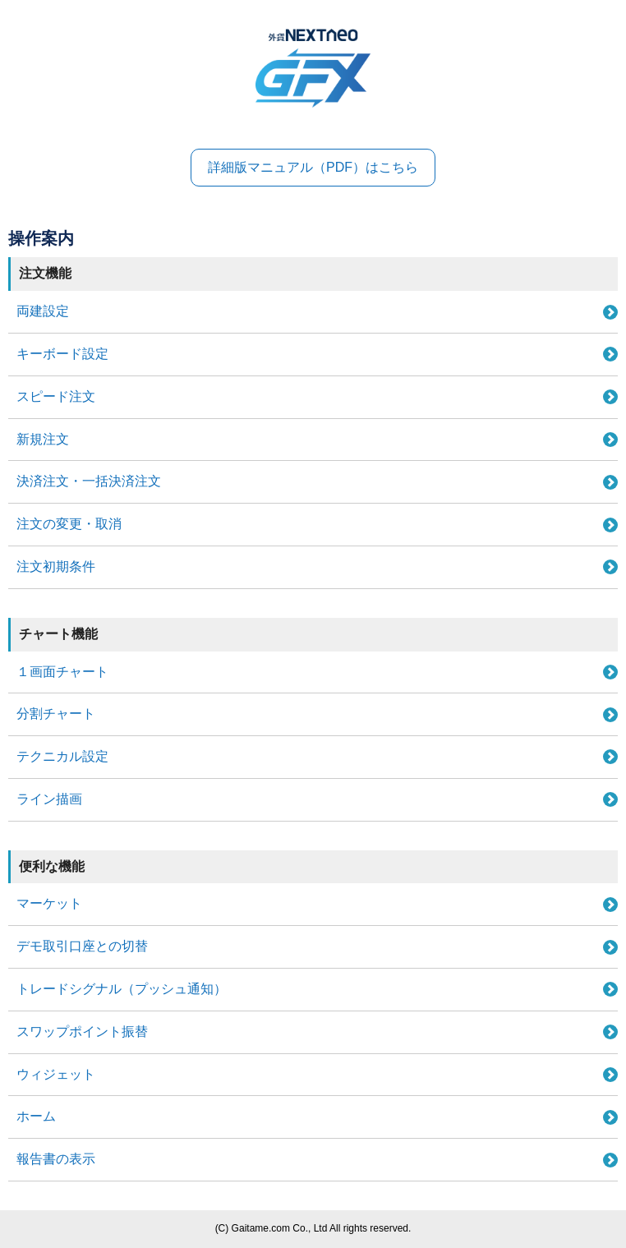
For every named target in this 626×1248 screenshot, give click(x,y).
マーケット (49, 903)
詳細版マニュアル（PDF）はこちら (313, 167)
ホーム (36, 1116)
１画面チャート (62, 672)
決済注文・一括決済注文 (88, 481)
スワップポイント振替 (82, 1031)
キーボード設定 (62, 354)
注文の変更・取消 (69, 524)
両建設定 (42, 311)
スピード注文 (55, 396)
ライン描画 (49, 799)
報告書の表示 (55, 1159)
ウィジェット (55, 1074)
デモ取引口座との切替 (82, 946)
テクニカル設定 (62, 756)
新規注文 (42, 439)
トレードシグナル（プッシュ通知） (121, 989)
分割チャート (55, 714)
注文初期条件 (55, 566)
